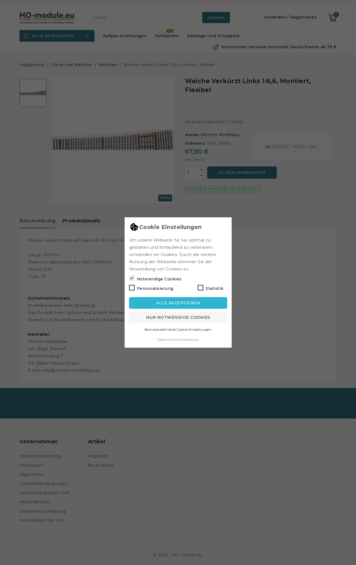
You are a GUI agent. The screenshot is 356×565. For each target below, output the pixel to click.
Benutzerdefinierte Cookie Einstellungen (178, 330)
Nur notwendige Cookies (178, 317)
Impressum (190, 340)
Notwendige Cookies (155, 278)
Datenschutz (168, 340)
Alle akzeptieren (178, 302)
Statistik (211, 288)
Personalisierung (151, 288)
